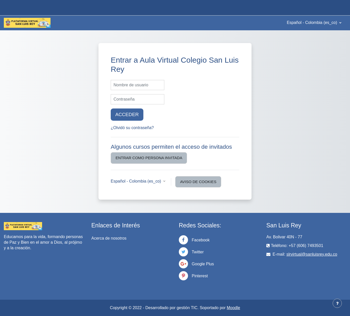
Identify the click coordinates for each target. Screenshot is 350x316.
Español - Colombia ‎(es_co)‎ (312, 22)
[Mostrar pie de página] (337, 303)
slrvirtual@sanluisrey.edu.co (311, 254)
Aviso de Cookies (198, 182)
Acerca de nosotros (109, 238)
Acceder (127, 114)
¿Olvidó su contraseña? (132, 128)
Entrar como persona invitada (149, 158)
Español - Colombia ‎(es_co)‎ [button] (136, 181)
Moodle (233, 308)
